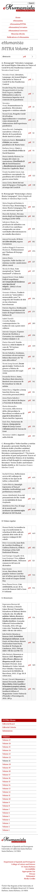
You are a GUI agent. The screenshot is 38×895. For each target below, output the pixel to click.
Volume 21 (6, 761)
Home (18, 17)
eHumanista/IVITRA (18, 24)
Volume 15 (6, 782)
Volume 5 (6, 816)
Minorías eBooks (18, 34)
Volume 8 (6, 806)
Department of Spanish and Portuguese (19, 862)
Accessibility (30, 869)
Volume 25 (6, 747)
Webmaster (30, 876)
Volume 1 (6, 830)
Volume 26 (6, 743)
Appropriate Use (28, 871)
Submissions (7, 731)
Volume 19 (6, 768)
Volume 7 (6, 809)
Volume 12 (6, 792)
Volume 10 (6, 799)
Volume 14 (6, 785)
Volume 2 (6, 827)
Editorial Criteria (9, 727)
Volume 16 (6, 778)
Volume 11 (6, 795)
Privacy (32, 874)
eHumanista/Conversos (18, 31)
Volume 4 (6, 820)
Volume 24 (6, 750)
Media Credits (29, 879)
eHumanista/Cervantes (18, 27)
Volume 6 (6, 813)
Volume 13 (6, 789)
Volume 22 (6, 757)
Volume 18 (6, 771)
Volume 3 (6, 823)
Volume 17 (6, 775)
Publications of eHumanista (18, 37)
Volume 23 (6, 754)
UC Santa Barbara (28, 867)
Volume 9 (6, 802)
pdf (24, 57)
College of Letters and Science (23, 864)
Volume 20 (6, 764)
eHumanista (18, 21)
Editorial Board (8, 724)
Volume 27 (6, 740)
